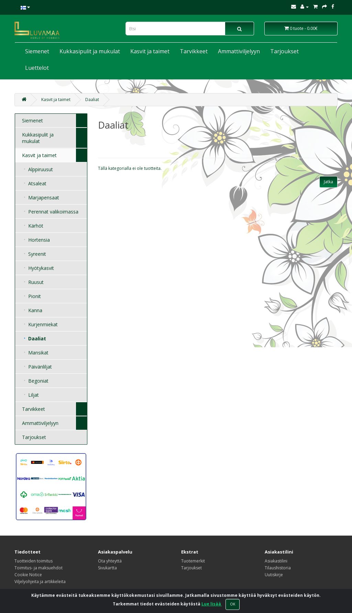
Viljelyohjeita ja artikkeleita (40, 581)
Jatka (328, 182)
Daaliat (92, 99)
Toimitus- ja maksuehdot (38, 568)
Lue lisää (211, 604)
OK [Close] (232, 604)
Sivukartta (107, 568)
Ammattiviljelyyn (239, 51)
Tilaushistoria (278, 568)
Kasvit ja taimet (149, 51)
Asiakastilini (276, 561)
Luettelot (37, 68)
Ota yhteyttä (110, 561)
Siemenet (37, 51)
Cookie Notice (28, 575)
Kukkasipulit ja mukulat (89, 51)
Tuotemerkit (193, 561)
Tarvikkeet (194, 51)
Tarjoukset (284, 51)
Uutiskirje (274, 575)
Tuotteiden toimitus (33, 561)
